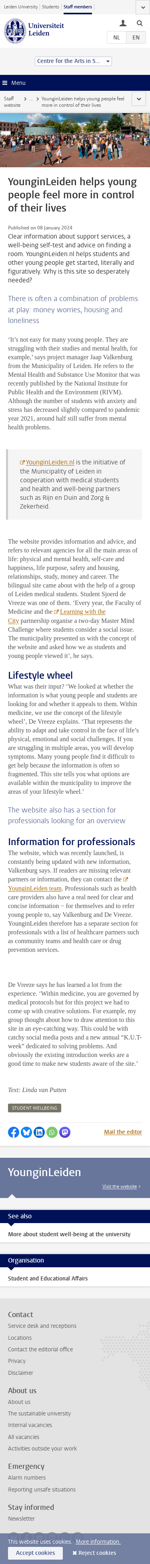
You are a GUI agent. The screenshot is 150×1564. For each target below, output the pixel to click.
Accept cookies (35, 1553)
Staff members (78, 7)
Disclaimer (20, 1373)
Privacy (17, 1361)
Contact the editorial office (40, 1349)
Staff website (12, 102)
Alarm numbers (27, 1478)
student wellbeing (34, 1108)
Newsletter (21, 1519)
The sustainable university (39, 1413)
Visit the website (119, 1186)
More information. (98, 1542)
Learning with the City (57, 616)
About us (19, 1402)
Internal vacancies (30, 1425)
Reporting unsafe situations (42, 1490)
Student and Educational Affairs (48, 1278)
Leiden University (21, 7)
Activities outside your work (42, 1448)
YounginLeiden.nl (50, 462)
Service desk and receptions (42, 1326)
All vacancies (23, 1437)
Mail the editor (123, 1132)
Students (50, 7)
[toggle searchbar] (139, 22)
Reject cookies (97, 1553)
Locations (20, 1338)
